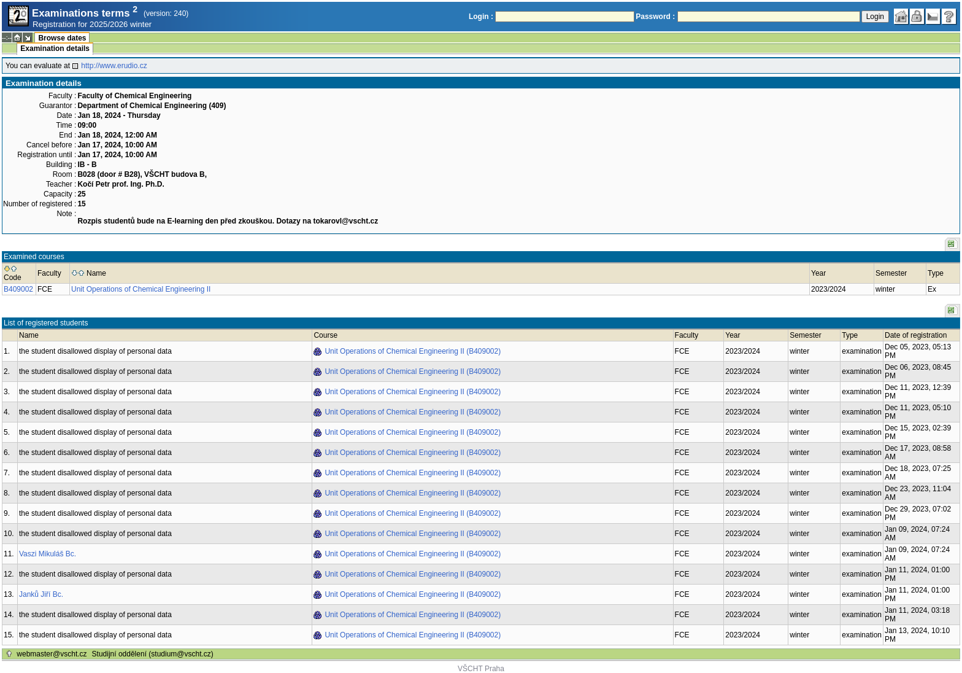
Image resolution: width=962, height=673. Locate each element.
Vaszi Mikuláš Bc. (47, 554)
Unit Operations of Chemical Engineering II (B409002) (413, 351)
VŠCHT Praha (481, 668)
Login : (481, 16)
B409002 (18, 289)
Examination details (55, 48)
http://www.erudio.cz (114, 65)
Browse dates (62, 38)
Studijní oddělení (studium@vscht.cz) (153, 654)
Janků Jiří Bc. (41, 594)
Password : (655, 16)
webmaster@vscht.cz (52, 654)
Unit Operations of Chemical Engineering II (140, 289)
